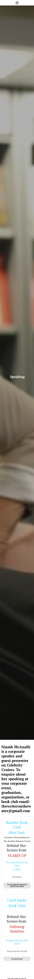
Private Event (17, 959)
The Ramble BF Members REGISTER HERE (17, 885)
